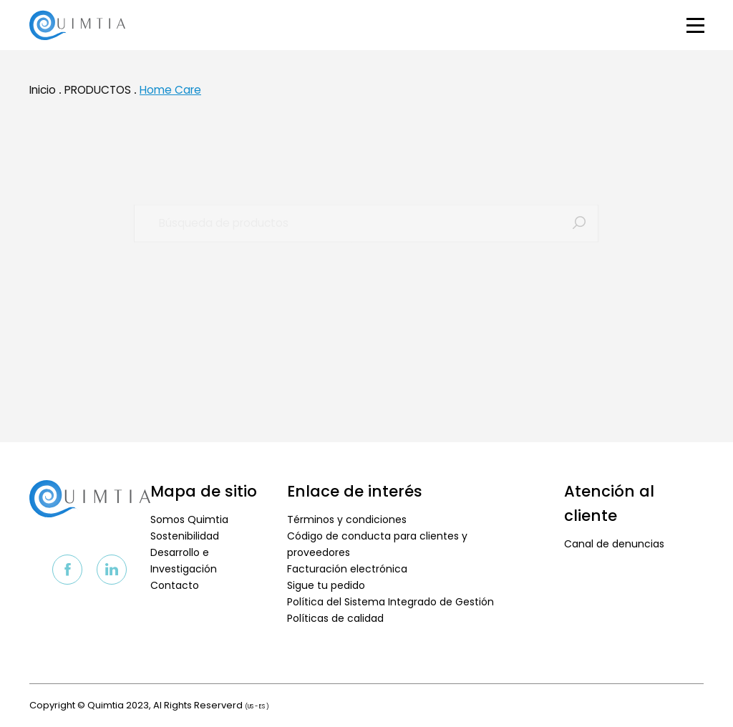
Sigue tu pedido (326, 585)
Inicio (42, 96)
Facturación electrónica (347, 569)
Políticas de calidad (335, 618)
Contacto (174, 585)
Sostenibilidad (184, 536)
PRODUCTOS (97, 96)
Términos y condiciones (347, 519)
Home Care (170, 96)
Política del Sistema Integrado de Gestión (390, 602)
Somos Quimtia (189, 519)
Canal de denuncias (614, 544)
